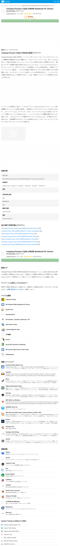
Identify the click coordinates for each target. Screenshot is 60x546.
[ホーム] (2, 5)
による (13, 13)
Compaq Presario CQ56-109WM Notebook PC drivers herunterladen (20, 231)
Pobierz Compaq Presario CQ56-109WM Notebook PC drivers (18, 239)
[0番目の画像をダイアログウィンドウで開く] (13, 133)
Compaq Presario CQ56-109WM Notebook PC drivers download (19, 244)
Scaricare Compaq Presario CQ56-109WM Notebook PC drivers (19, 236)
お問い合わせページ (13, 289)
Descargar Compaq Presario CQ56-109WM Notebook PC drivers (19, 241)
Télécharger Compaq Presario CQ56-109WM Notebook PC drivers (19, 228)
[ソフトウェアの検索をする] (55, 1)
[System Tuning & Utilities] (14, 5)
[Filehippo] (5, 1)
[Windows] (6, 5)
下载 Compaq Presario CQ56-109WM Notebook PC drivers (17, 233)
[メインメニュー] (58, 1)
